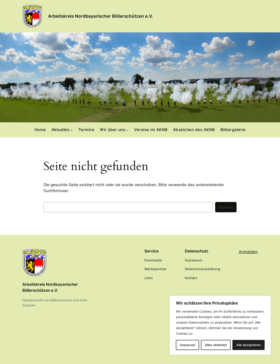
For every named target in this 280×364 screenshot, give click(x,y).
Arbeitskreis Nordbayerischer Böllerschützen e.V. (100, 16)
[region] (220, 325)
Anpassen (187, 345)
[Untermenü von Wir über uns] (127, 130)
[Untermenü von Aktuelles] (71, 130)
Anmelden (248, 251)
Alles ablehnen (216, 345)
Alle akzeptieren (248, 345)
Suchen (226, 207)
